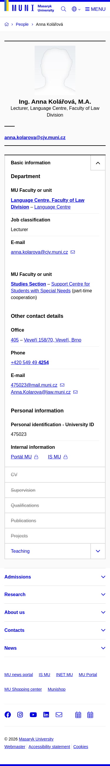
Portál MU (24, 456)
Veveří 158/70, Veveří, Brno (53, 339)
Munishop (57, 689)
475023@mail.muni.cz (37, 385)
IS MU (57, 456)
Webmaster (14, 746)
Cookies (80, 746)
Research (15, 594)
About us (14, 612)
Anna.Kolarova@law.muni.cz (44, 392)
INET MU (64, 674)
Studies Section (28, 284)
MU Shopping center (23, 689)
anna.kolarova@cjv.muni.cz (34, 137)
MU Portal (88, 674)
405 (15, 339)
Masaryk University (36, 739)
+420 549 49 (30, 362)
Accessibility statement (49, 746)
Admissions (17, 576)
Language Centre (52, 206)
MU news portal (18, 674)
